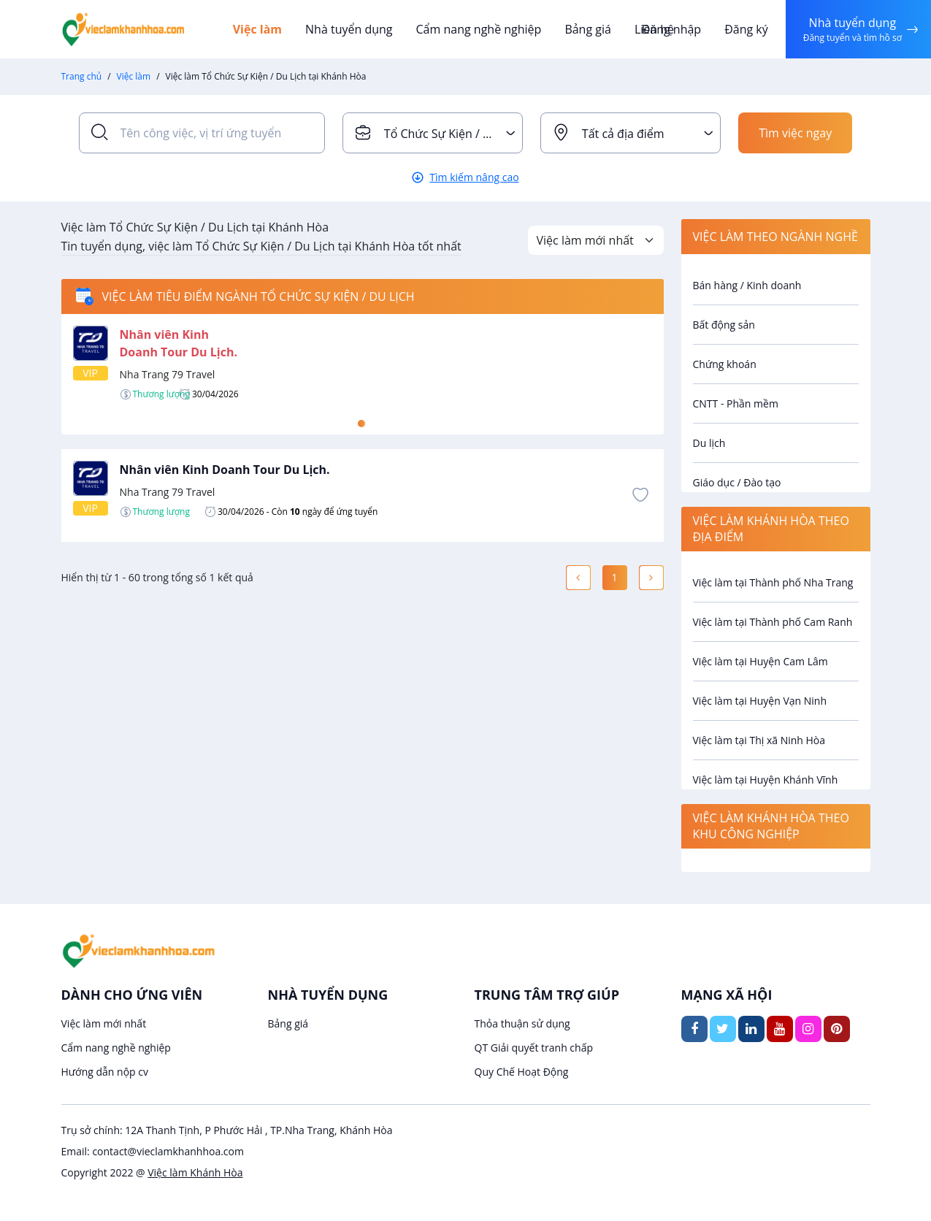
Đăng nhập (671, 29)
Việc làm (257, 29)
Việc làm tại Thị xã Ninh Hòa (759, 740)
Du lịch (709, 443)
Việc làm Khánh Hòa (194, 1172)
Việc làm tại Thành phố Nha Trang (773, 582)
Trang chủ (81, 76)
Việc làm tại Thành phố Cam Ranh (773, 622)
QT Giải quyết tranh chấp (534, 1047)
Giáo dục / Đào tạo (737, 482)
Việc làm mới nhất (104, 1023)
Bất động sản (724, 325)
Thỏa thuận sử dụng (522, 1023)
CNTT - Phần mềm (735, 403)
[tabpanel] (362, 363)
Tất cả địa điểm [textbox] (623, 134)
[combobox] (432, 132)
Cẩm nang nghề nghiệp (479, 29)
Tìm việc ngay (795, 133)
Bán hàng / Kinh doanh (747, 285)
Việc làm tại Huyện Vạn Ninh (760, 701)
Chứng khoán (724, 364)
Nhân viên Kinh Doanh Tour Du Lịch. (225, 470)
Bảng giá (587, 29)
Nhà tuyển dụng (349, 29)
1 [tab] (361, 423)
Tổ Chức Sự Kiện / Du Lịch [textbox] (453, 134)
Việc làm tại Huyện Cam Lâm (760, 661)
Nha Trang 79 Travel (167, 374)
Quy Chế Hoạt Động (522, 1072)
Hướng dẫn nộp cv (104, 1072)
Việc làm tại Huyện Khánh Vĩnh (765, 779)
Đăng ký (746, 29)
